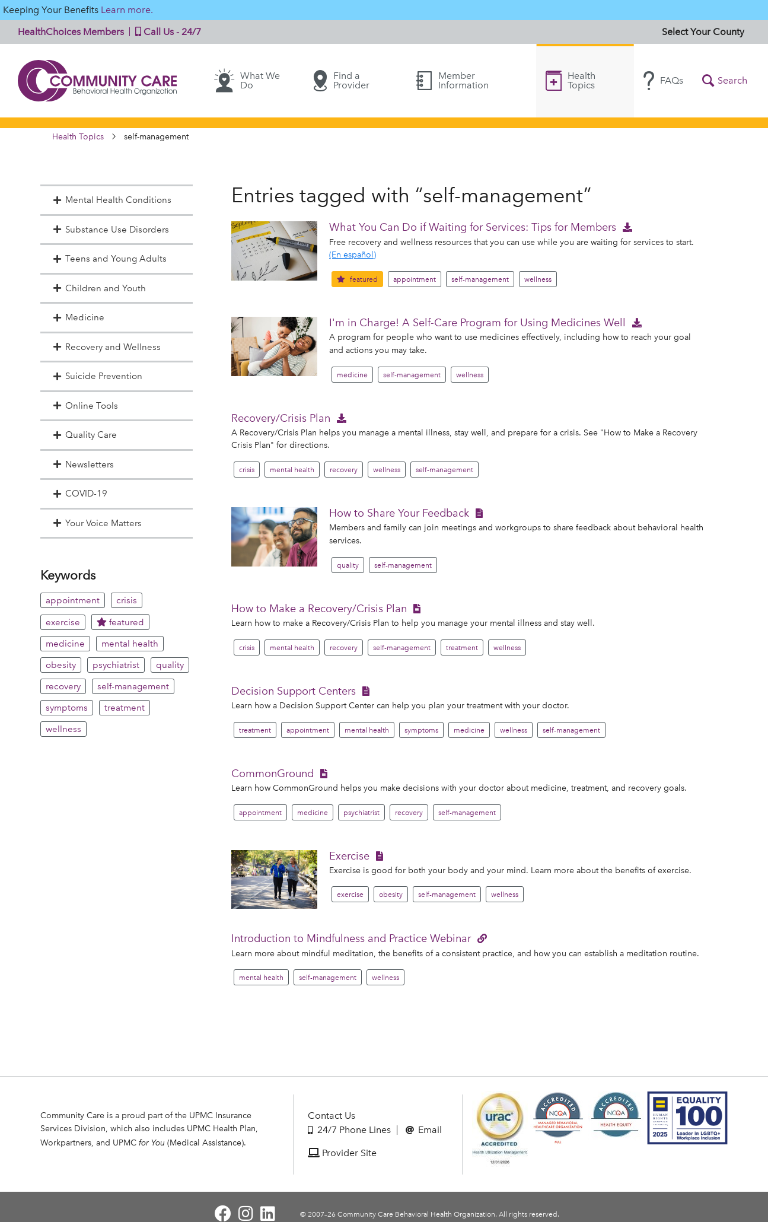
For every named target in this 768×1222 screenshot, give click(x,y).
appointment (73, 600)
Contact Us (331, 1115)
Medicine (78, 317)
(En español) (352, 254)
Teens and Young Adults (109, 258)
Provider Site (342, 1153)
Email (424, 1129)
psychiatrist (116, 665)
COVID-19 (80, 493)
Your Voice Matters (97, 523)
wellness (63, 729)
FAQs (663, 80)
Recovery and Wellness (106, 347)
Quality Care (84, 434)
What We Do (247, 81)
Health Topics (570, 80)
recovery (63, 686)
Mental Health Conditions (112, 200)
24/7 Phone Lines (349, 1129)
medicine (65, 643)
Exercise (349, 855)
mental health (129, 643)
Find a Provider (341, 80)
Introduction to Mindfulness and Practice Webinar (351, 938)
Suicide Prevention (97, 376)
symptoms (67, 707)
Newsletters (83, 464)
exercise (63, 622)
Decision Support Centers (293, 691)
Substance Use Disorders (111, 229)
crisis (126, 600)
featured (120, 622)
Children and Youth (99, 288)
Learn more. (127, 9)
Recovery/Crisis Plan (280, 418)
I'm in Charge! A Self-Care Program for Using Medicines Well (477, 322)
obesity (61, 665)
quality (170, 665)
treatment (124, 707)
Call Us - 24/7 (165, 31)
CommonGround (272, 773)
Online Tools (85, 405)
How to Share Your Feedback (399, 513)
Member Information (452, 80)
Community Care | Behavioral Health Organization (98, 80)
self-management (133, 686)
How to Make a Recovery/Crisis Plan (319, 608)
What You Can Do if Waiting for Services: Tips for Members (472, 227)
